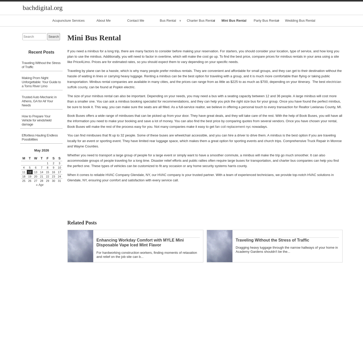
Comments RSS (191, 338)
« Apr (40, 185)
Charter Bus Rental (201, 20)
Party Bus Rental (266, 20)
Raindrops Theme (214, 338)
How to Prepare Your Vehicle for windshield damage (36, 120)
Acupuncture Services (68, 20)
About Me (103, 20)
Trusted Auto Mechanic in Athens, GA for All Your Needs (39, 101)
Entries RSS (167, 338)
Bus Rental (168, 20)
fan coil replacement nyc (233, 127)
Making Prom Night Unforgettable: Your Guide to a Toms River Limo (41, 82)
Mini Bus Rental (234, 20)
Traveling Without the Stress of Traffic (41, 65)
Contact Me (135, 20)
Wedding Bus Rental (300, 20)
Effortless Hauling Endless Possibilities (40, 137)
